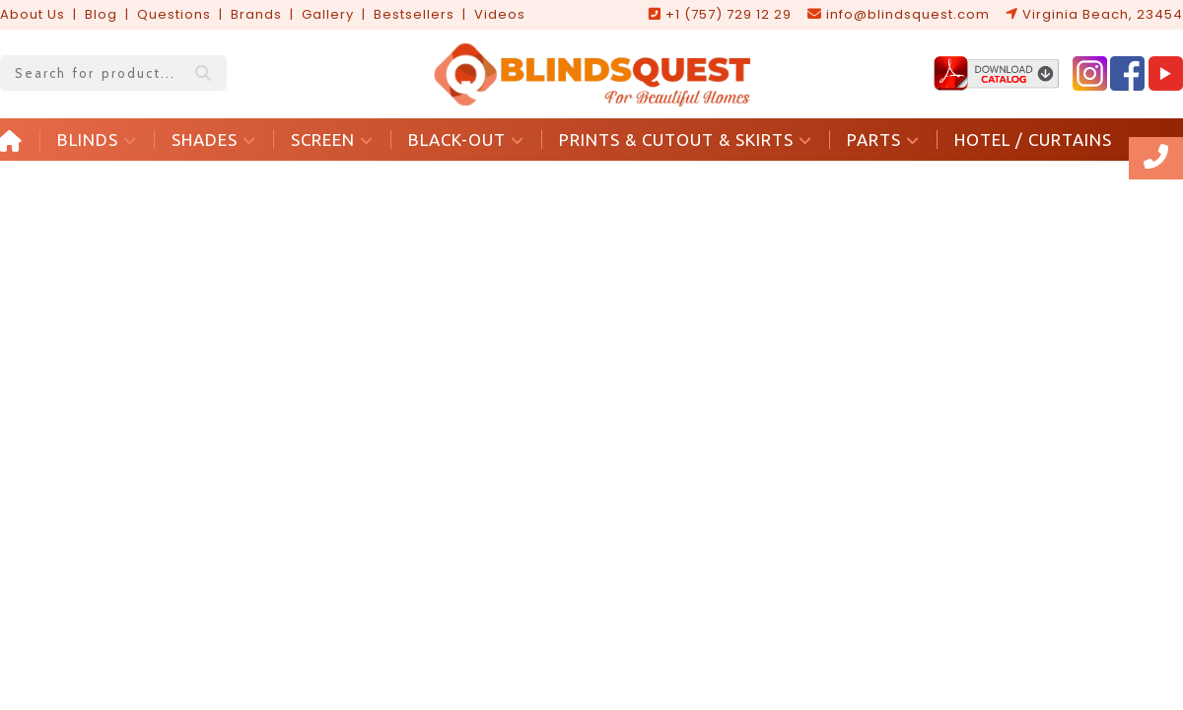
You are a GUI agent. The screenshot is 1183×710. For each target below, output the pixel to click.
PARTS (883, 139)
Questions (174, 14)
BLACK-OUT (466, 139)
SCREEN (332, 139)
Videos (499, 14)
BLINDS (97, 139)
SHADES (214, 139)
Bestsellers (414, 14)
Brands (256, 14)
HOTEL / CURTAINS (1033, 139)
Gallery (328, 14)
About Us (32, 14)
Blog (101, 14)
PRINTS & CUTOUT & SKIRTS (685, 139)
